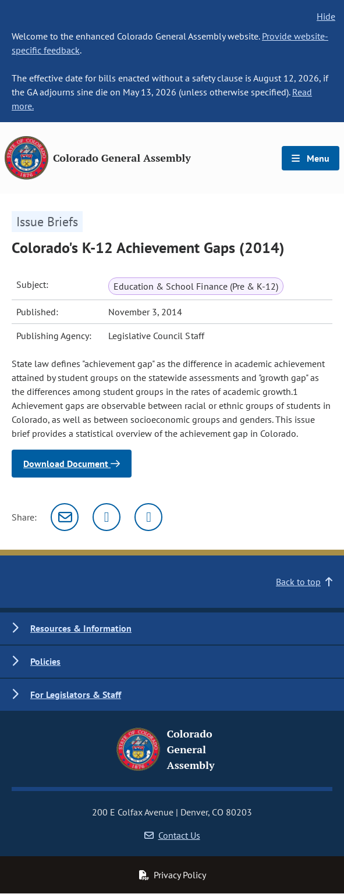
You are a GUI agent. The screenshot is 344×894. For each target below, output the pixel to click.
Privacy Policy (172, 875)
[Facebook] (148, 517)
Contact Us (172, 835)
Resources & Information (81, 628)
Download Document (71, 463)
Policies (45, 661)
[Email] (65, 517)
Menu (310, 158)
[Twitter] (106, 517)
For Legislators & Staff (75, 694)
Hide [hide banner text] (326, 16)
